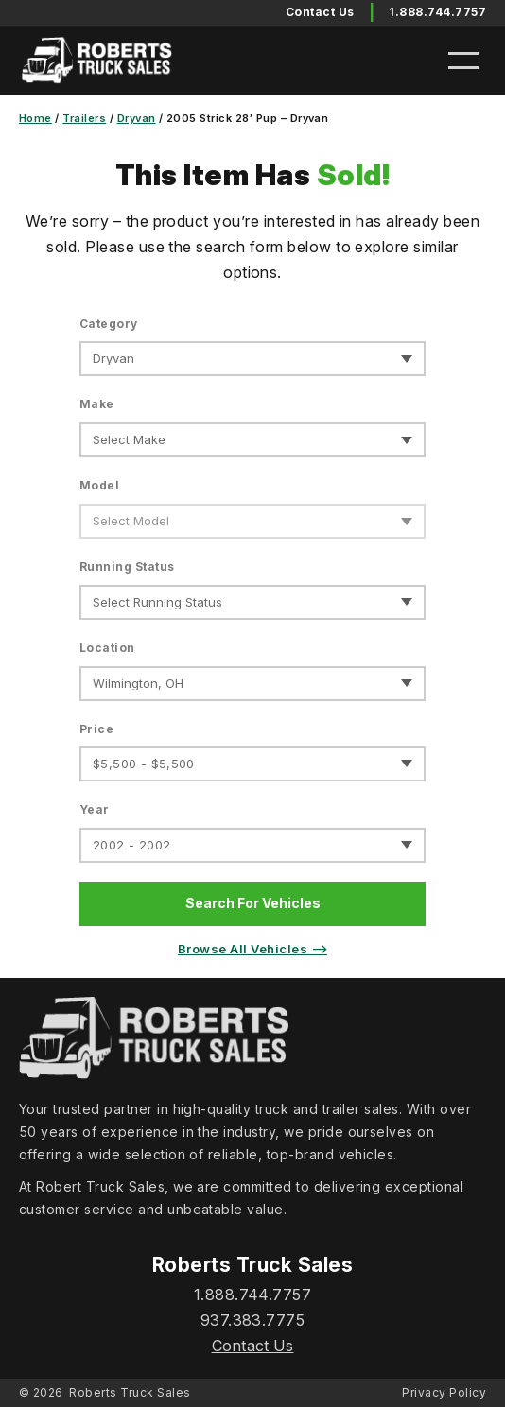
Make (96, 404)
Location (107, 648)
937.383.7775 (252, 1320)
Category (108, 324)
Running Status (127, 566)
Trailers (84, 118)
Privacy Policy (444, 1392)
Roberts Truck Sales (129, 1392)
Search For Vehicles (253, 903)
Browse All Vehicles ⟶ (252, 948)
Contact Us (253, 1345)
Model (99, 485)
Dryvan (136, 118)
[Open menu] (463, 60)
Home (35, 118)
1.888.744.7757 (437, 12)
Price (96, 729)
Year (94, 809)
